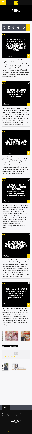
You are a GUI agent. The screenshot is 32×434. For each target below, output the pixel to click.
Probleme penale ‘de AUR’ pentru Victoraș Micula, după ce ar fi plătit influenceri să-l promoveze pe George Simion (16, 44)
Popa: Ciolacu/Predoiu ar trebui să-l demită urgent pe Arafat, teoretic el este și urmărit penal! (16, 293)
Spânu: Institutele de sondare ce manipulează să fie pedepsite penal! (16, 141)
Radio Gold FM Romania (10, 356)
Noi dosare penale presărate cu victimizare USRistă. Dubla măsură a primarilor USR (16, 244)
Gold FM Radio (6, 55)
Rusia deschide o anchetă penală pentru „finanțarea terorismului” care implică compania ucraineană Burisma (16, 190)
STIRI (3, 34)
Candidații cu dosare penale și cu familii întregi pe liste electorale (16, 93)
